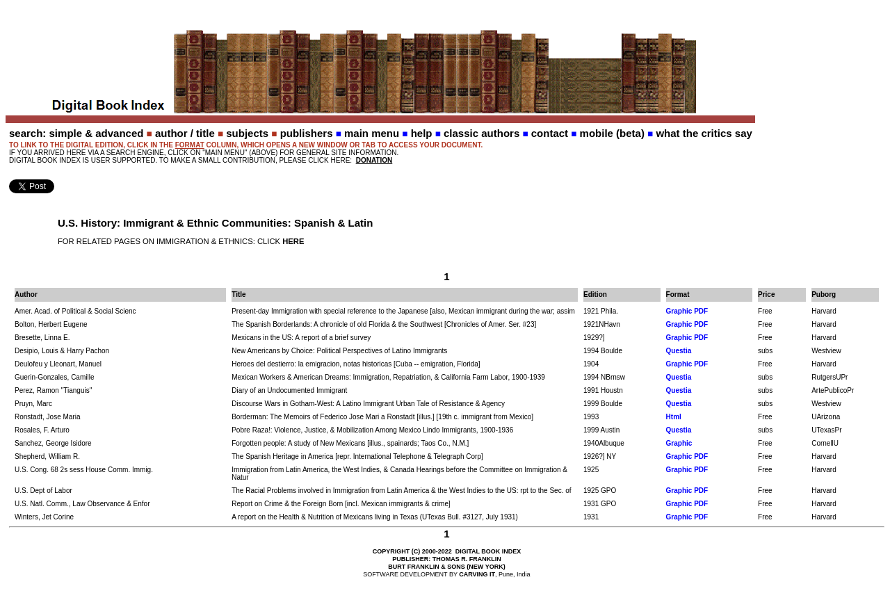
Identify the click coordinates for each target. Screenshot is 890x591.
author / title (185, 133)
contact (549, 133)
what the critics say (704, 133)
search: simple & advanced (76, 133)
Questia (679, 351)
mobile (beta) (612, 133)
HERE (293, 241)
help (421, 133)
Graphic (679, 443)
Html (673, 417)
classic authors (481, 133)
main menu (371, 133)
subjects (247, 133)
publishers (306, 133)
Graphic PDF (687, 311)
